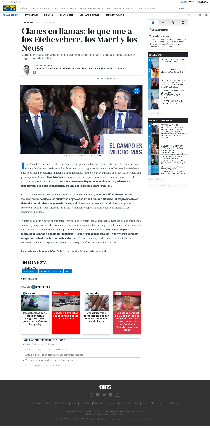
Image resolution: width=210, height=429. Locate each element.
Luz (145, 403)
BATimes (175, 403)
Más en (36, 287)
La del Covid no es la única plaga (41, 344)
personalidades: (30, 268)
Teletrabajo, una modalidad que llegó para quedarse (51, 360)
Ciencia (82, 8)
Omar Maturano (115, 15)
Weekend (97, 403)
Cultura (71, 8)
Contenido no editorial (167, 8)
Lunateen (162, 403)
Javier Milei (31, 15)
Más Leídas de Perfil (161, 120)
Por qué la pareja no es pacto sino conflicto (46, 349)
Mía (153, 403)
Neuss (68, 271)
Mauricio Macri (30, 271)
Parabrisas (110, 403)
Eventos (104, 8)
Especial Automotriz (140, 8)
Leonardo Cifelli (90, 15)
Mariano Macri (30, 199)
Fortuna (74, 403)
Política (24, 8)
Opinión (93, 8)
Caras (48, 403)
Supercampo (125, 403)
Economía (49, 8)
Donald (49, 15)
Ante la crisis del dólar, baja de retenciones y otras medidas (54, 354)
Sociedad (36, 8)
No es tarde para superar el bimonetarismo (46, 365)
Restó (115, 8)
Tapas (124, 8)
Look (137, 403)
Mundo (60, 8)
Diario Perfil (36, 403)
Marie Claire (60, 403)
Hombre (85, 403)
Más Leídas (155, 54)
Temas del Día (11, 15)
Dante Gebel (67, 15)
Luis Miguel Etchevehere (51, 271)
